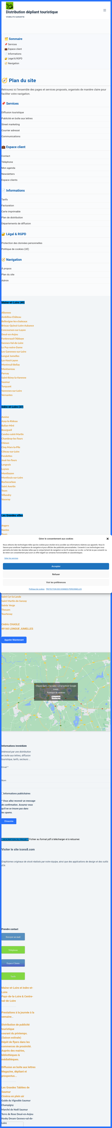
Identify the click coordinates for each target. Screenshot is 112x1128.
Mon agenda (8, 167)
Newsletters (8, 173)
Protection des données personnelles (21, 243)
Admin (5, 280)
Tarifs (4, 199)
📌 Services (11, 44)
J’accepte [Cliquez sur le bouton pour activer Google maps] (56, 697)
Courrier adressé (10, 130)
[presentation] (12, 1124)
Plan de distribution (12, 217)
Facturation (7, 205)
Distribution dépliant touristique (32, 12)
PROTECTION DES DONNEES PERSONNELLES (64, 589)
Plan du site (7, 274)
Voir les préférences (56, 582)
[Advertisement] (56, 893)
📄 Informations (13, 53)
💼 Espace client (13, 49)
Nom (3, 780)
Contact (5, 155)
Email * (4, 767)
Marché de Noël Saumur (14, 1109)
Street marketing (10, 124)
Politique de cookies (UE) (15, 249)
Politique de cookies (36, 589)
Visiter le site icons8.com (18, 849)
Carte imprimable (11, 211)
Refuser (56, 574)
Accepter (56, 566)
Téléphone (7, 161)
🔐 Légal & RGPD (13, 58)
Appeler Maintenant (14, 640)
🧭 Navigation (12, 63)
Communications (10, 136)
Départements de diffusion (16, 223)
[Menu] (104, 10)
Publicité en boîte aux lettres (17, 118)
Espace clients (9, 179)
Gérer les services (11, 558)
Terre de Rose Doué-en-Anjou (17, 1114)
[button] (107, 538)
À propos (6, 268)
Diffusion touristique (12, 112)
